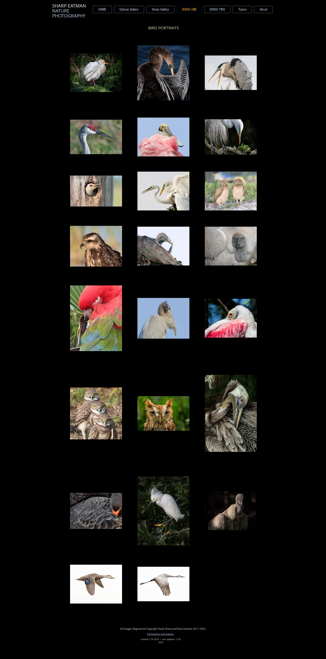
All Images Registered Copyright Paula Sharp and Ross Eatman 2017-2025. (163, 628)
